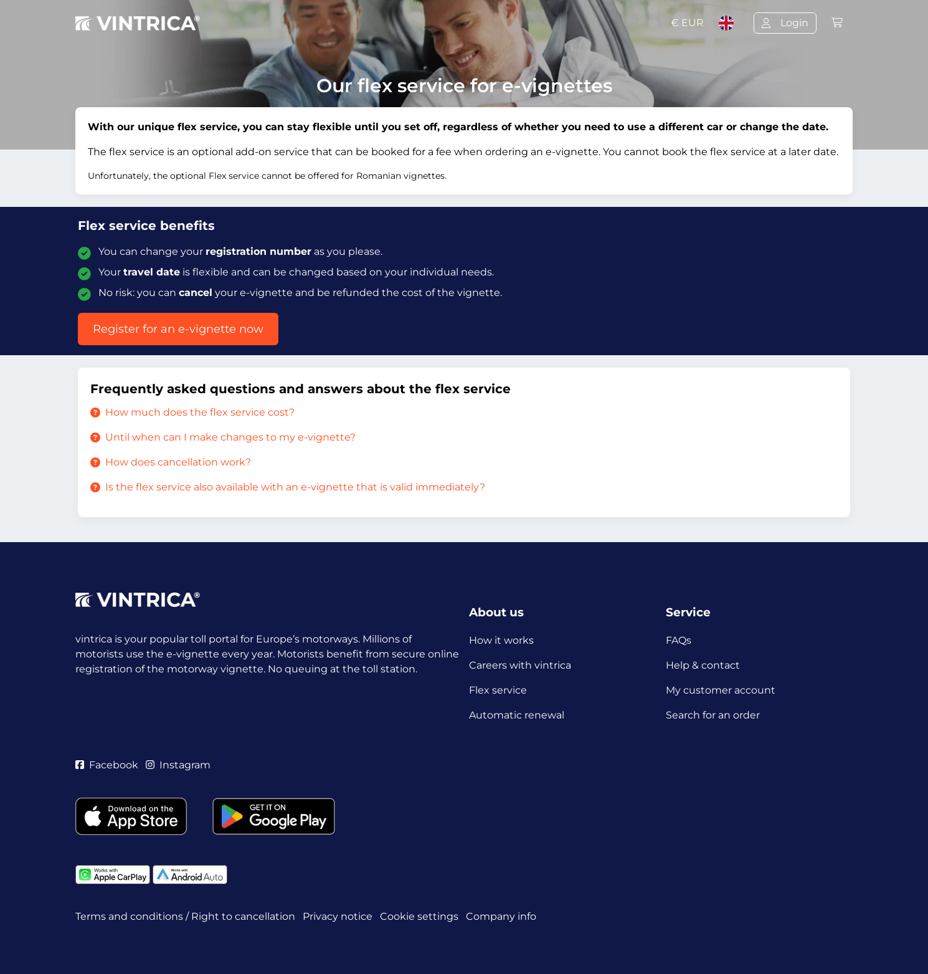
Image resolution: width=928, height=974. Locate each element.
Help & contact (703, 665)
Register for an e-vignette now (178, 329)
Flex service (498, 690)
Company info (501, 916)
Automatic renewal (516, 715)
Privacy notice (337, 916)
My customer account (720, 690)
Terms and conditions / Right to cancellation (185, 916)
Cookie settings (419, 916)
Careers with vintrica (520, 665)
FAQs (678, 640)
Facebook (106, 765)
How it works (501, 640)
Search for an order (713, 715)
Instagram (178, 765)
